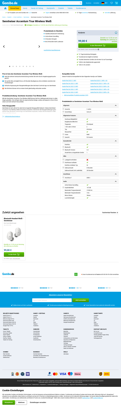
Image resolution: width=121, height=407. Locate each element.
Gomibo (5, 352)
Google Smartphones (69, 322)
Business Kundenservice (39, 357)
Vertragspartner (98, 338)
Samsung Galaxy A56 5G (9, 322)
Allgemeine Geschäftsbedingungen (78, 384)
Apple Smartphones (69, 315)
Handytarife (51, 8)
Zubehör (61, 8)
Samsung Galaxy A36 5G (9, 324)
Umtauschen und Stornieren (71, 338)
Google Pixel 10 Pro (8, 325)
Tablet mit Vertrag (7, 340)
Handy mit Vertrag (37, 8)
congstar (35, 315)
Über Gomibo (6, 354)
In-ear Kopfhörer (37, 336)
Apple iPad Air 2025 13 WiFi (70, 86)
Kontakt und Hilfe (100, 329)
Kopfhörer (35, 338)
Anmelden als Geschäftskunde (41, 355)
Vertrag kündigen (68, 345)
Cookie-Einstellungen (52, 384)
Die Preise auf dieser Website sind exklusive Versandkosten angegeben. (86, 380)
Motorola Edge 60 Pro (8, 319)
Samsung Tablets (7, 333)
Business (36, 352)
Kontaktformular (98, 333)
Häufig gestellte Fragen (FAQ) (101, 334)
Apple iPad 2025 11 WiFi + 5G (98, 80)
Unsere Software (7, 355)
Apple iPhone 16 (7, 317)
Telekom (35, 324)
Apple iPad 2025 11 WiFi (69, 80)
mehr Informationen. (77, 382)
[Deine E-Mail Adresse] (52, 300)
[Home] (5, 8)
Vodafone (35, 325)
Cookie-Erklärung (98, 398)
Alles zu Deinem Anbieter (70, 346)
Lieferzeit (66, 334)
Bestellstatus (67, 333)
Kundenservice (81, 8)
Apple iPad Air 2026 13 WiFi (70, 92)
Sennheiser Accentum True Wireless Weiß (41, 17)
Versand (66, 336)
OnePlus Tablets (7, 338)
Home (3, 17)
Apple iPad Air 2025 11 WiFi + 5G (99, 83)
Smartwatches (37, 340)
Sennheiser (26, 17)
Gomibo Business (37, 354)
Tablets (70, 8)
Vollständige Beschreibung (11, 116)
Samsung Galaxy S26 (8, 320)
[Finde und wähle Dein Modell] (59, 3)
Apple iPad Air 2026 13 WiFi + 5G (99, 92)
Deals (66, 352)
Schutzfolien (36, 333)
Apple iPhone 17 (7, 315)
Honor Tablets (6, 331)
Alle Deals (66, 354)
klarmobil (35, 319)
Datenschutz (6, 357)
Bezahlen (66, 331)
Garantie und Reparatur (69, 340)
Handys (66, 313)
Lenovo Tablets (7, 336)
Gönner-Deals (14, 8)
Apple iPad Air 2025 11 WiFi (70, 83)
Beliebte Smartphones (11, 313)
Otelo (34, 322)
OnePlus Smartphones (69, 319)
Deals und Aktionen (68, 348)
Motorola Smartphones (69, 320)
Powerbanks (36, 334)
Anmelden (96, 3)
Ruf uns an (96, 331)
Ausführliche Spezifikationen (52, 50)
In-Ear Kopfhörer (17, 17)
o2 (34, 320)
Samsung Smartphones (70, 317)
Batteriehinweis (67, 341)
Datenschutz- (86, 398)
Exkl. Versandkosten (15, 258)
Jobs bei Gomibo (98, 336)
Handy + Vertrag (39, 313)
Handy (25, 8)
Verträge (66, 343)
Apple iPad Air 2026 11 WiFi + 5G (99, 89)
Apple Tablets (6, 334)
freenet (35, 317)
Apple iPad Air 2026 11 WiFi (70, 89)
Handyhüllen (36, 331)
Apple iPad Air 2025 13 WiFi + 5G (99, 86)
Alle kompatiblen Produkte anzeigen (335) (75, 95)
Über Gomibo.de (27, 384)
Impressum (43, 384)
